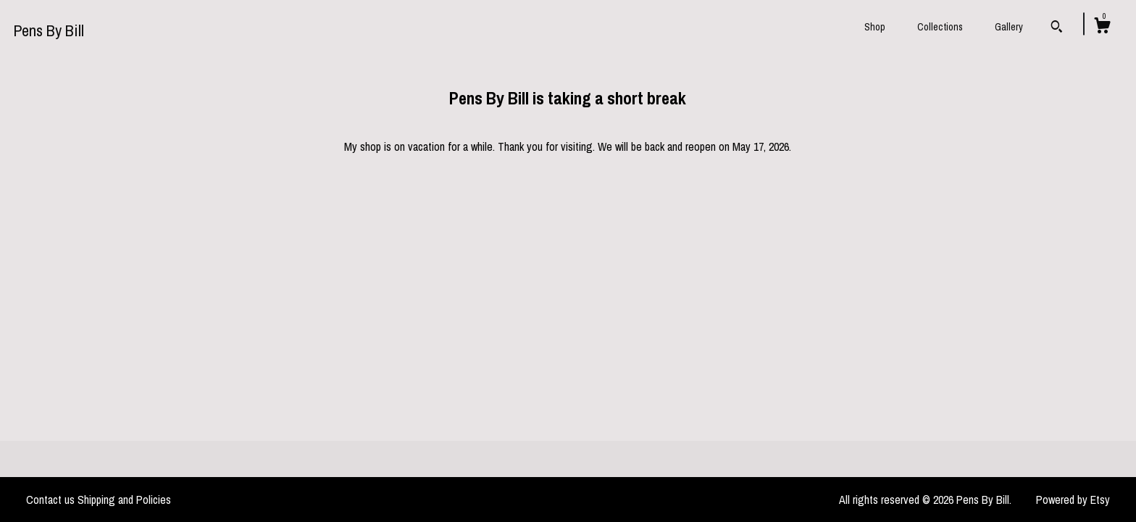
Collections (940, 26)
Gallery (1009, 26)
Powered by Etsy (1073, 500)
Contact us (50, 500)
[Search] (1056, 28)
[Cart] (1102, 27)
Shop (874, 26)
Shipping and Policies (124, 500)
